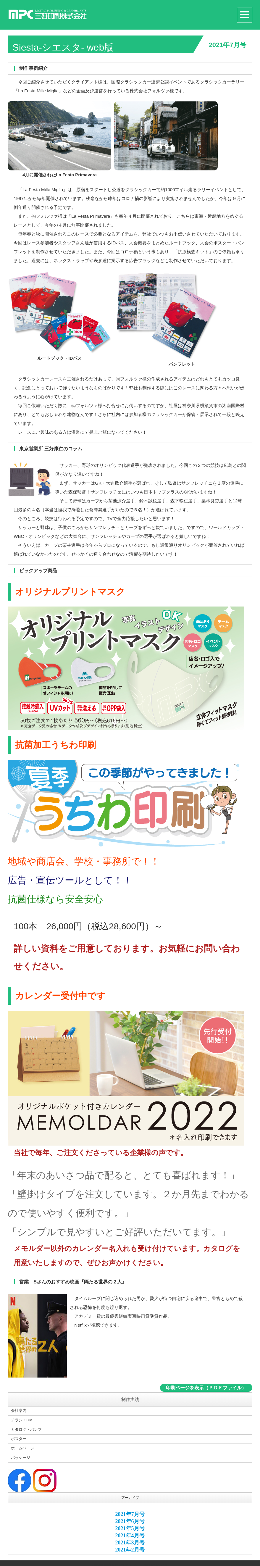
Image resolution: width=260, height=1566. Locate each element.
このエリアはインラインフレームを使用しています (130, 1527)
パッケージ (21, 1454)
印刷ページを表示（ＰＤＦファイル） (206, 1388)
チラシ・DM (22, 1419)
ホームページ (23, 1446)
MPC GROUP (122, 1562)
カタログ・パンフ (27, 1428)
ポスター (19, 1437)
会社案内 (19, 1411)
